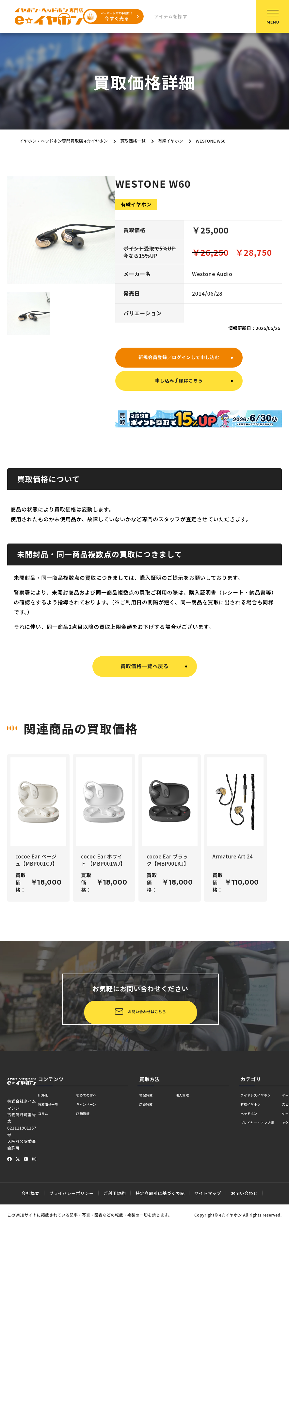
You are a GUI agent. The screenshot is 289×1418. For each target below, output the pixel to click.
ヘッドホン (253, 1321)
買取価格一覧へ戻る (144, 670)
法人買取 (193, 1299)
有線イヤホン (255, 1310)
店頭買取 (149, 1310)
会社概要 (31, 1396)
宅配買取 (149, 1299)
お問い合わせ (244, 1396)
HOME (45, 1299)
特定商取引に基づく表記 (160, 1396)
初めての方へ (102, 1299)
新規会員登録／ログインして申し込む (178, 358)
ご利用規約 (115, 1396)
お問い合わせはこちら (92, 1214)
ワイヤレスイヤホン (263, 1299)
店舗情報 (97, 1321)
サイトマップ (207, 1396)
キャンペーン (102, 1310)
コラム (45, 1321)
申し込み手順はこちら (179, 384)
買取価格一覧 (53, 1310)
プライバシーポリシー (71, 1396)
